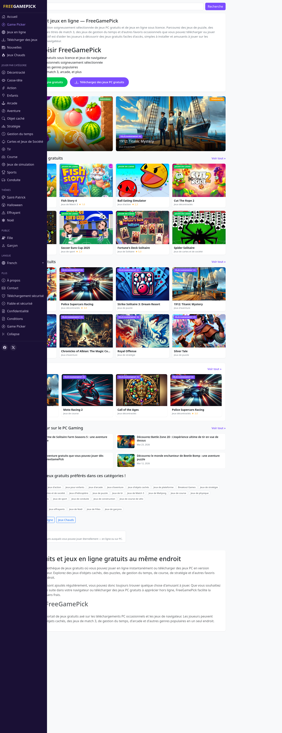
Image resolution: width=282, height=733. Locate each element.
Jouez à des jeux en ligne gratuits (85, 86)
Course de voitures (86, 562)
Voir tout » (266, 163)
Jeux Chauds (113, 584)
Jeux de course (225, 556)
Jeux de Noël (122, 573)
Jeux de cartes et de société (97, 556)
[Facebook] (5, 347)
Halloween (85, 573)
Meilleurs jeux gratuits (113, 601)
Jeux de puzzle (82, 551)
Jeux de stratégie (256, 551)
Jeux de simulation (61, 562)
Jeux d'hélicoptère (125, 556)
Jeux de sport (107, 562)
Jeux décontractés (61, 551)
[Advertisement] (243, 54)
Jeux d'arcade (143, 551)
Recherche (262, 6)
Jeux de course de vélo (178, 562)
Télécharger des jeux (65, 584)
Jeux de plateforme (211, 551)
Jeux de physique (247, 556)
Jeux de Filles (140, 573)
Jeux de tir (164, 556)
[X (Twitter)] (13, 347)
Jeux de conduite (127, 562)
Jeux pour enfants (121, 551)
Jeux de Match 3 (182, 556)
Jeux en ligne (91, 584)
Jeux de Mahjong (204, 556)
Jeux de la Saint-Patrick (64, 573)
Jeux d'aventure (162, 551)
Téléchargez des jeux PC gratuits (146, 86)
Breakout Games (234, 551)
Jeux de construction (151, 562)
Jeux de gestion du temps (65, 556)
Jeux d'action (101, 551)
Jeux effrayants (104, 573)
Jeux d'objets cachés (185, 551)
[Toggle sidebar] (23, 334)
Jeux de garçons (160, 573)
